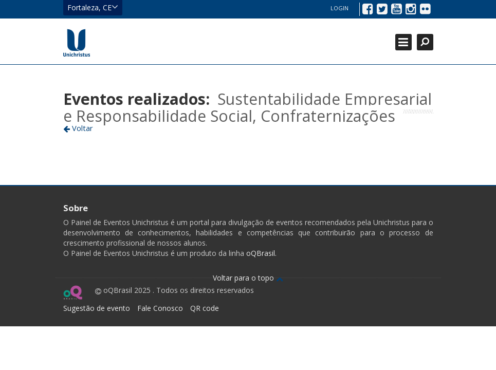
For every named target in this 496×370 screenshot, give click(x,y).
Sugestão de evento (96, 308)
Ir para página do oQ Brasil (72, 292)
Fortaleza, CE (92, 7)
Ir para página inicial (76, 43)
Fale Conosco (160, 308)
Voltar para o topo (248, 278)
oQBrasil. (260, 253)
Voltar (78, 128)
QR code (204, 308)
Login (339, 8)
